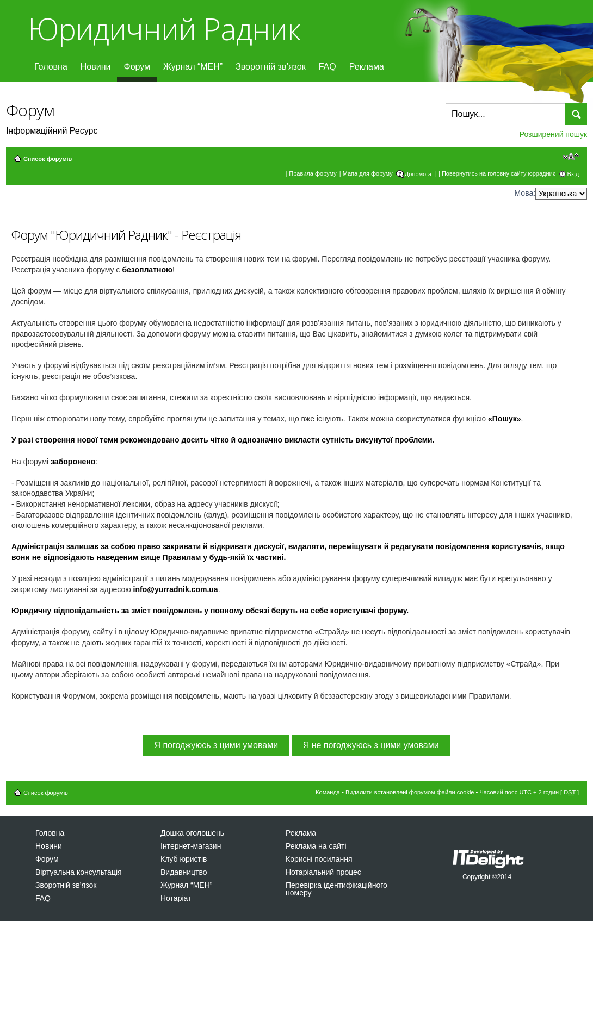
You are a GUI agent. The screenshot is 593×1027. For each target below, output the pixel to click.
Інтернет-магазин (190, 846)
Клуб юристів (183, 859)
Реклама (366, 66)
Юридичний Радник (164, 28)
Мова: (525, 193)
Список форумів (47, 158)
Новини (96, 66)
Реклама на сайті (316, 846)
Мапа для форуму (368, 173)
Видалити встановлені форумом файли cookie (409, 792)
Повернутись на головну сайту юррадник (498, 173)
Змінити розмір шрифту (571, 156)
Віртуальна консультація (78, 872)
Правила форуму (312, 173)
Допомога (418, 174)
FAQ (327, 66)
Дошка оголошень (192, 833)
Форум (136, 66)
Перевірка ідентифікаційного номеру (336, 889)
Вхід (573, 174)
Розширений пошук (553, 134)
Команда (328, 792)
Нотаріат (175, 898)
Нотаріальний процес (323, 872)
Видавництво (183, 872)
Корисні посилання (319, 859)
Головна (50, 66)
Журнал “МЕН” (193, 66)
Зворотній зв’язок (271, 66)
